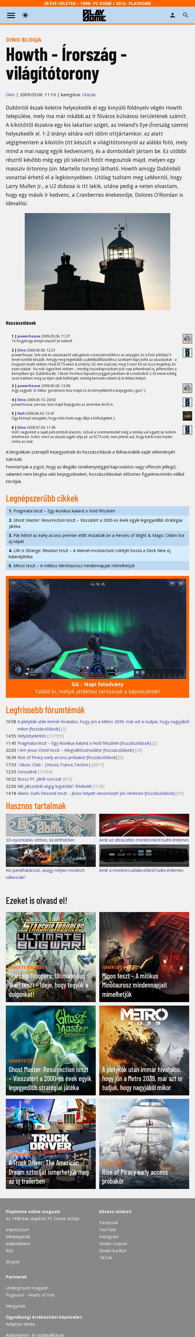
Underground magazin (27, 1288)
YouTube (107, 1229)
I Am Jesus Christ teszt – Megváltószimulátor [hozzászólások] (75, 750)
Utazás (89, 94)
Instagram (109, 1236)
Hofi (21, 413)
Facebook (108, 1222)
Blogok (13, 1261)
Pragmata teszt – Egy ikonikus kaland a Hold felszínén (62, 511)
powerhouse (28, 336)
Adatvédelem (18, 1243)
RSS (9, 1250)
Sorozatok (27, 771)
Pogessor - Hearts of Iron (30, 1295)
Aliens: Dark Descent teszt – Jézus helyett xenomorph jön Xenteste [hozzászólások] (96, 793)
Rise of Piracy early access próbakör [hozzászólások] (67, 757)
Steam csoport (113, 1243)
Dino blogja (23, 39)
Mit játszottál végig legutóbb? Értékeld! (54, 786)
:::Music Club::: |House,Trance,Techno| (54, 764)
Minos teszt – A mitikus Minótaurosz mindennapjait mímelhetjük (72, 565)
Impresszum (17, 1229)
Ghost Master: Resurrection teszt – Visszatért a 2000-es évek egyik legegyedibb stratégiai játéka (95, 523)
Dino (10, 94)
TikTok (105, 1257)
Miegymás (16, 1306)
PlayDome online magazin (33, 1211)
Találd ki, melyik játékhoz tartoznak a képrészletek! (97, 688)
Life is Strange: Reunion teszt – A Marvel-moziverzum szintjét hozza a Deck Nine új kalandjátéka (90, 553)
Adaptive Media (20, 1324)
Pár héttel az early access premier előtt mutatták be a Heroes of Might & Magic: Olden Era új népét (96, 538)
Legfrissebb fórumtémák (45, 709)
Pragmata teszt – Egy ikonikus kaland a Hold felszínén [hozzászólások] (84, 743)
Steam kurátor (112, 1250)
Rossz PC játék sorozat (39, 779)
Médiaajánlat (18, 1236)
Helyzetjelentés (31, 736)
